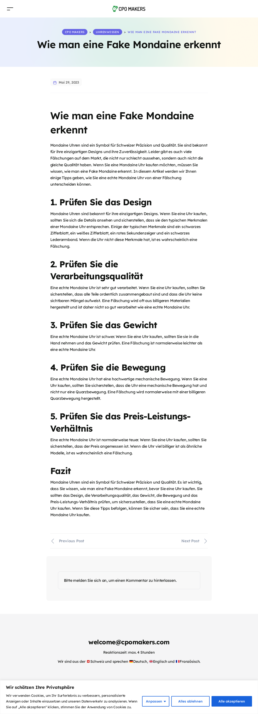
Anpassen (154, 701)
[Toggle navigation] (10, 9)
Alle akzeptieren (231, 701)
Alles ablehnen (190, 701)
